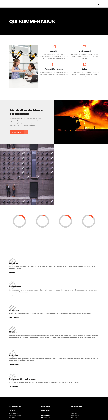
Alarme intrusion (45, 412)
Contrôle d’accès (45, 415)
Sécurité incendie (45, 410)
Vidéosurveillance (45, 417)
